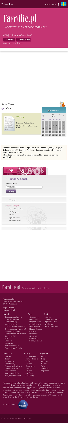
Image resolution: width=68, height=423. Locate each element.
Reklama (8, 359)
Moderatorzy (10, 364)
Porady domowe (35, 341)
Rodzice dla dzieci (12, 346)
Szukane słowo (11, 184)
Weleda (20, 117)
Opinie (11, 215)
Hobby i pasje (14, 212)
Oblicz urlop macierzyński (15, 326)
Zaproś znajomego (12, 368)
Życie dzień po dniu (16, 209)
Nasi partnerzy (10, 371)
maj (53, 115)
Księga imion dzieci (12, 331)
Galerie (44, 364)
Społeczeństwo (14, 218)
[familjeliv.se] (63, 4)
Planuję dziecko (35, 329)
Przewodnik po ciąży (12, 319)
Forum (43, 356)
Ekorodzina (33, 319)
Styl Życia (29, 373)
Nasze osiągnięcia (12, 373)
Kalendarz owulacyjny (13, 317)
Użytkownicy (34, 338)
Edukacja (8, 341)
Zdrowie (29, 371)
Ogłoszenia (33, 317)
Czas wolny (30, 376)
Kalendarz (9, 343)
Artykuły (44, 361)
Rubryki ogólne (35, 324)
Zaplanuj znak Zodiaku (13, 348)
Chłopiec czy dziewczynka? (15, 329)
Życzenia (45, 368)
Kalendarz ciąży (11, 322)
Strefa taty (33, 336)
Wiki (43, 366)
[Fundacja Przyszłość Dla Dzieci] (22, 404)
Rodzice (32, 331)
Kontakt (8, 356)
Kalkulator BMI (10, 336)
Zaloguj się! (9, 39)
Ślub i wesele (34, 326)
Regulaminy (9, 361)
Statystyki (12, 200)
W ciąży (29, 361)
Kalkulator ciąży (11, 324)
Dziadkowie (33, 334)
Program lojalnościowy (13, 366)
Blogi (4, 104)
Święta (28, 368)
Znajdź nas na (52, 4)
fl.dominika (55, 111)
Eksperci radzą (35, 322)
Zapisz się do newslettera (13, 43)
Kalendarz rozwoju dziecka (15, 334)
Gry (6, 338)
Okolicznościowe (15, 221)
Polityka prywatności (13, 376)
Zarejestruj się (23, 39)
